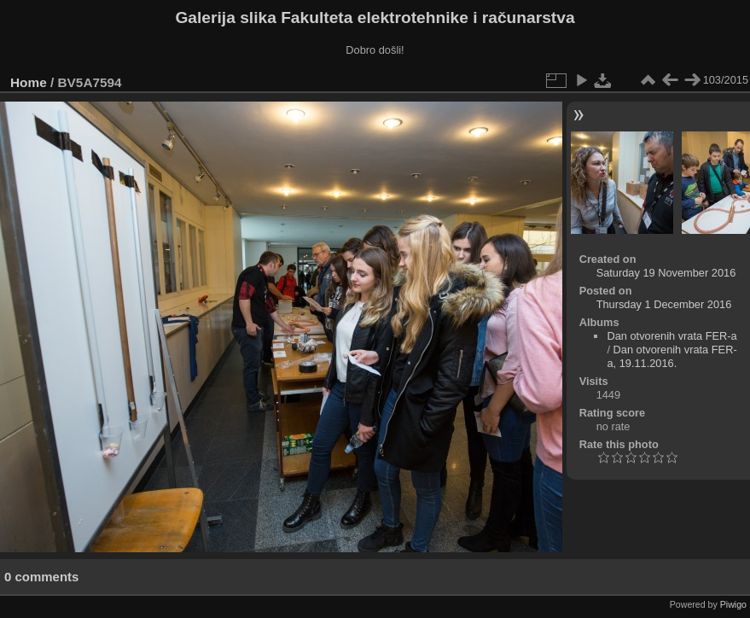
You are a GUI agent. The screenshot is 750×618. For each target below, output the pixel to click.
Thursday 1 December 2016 (664, 304)
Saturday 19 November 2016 (666, 272)
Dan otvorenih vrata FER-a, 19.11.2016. (671, 356)
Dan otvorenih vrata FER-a (671, 335)
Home (28, 82)
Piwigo (733, 604)
